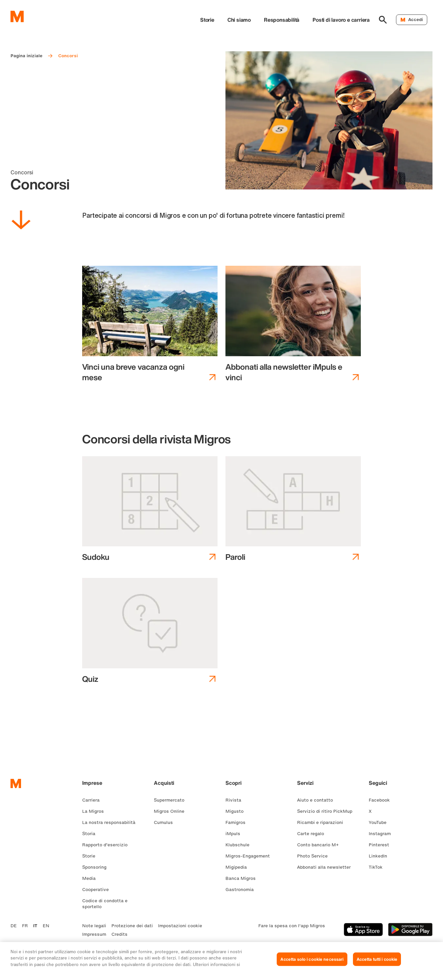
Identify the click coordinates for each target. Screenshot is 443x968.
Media (91, 878)
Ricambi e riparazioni (322, 822)
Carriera (93, 800)
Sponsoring (97, 867)
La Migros (95, 811)
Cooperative (98, 889)
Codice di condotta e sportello (105, 903)
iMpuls (235, 833)
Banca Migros (243, 878)
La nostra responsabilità (111, 822)
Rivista (235, 800)
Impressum (94, 934)
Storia (91, 833)
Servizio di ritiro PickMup (327, 811)
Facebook (382, 800)
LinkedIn (380, 856)
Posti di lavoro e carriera (341, 20)
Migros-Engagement (250, 856)
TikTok (378, 867)
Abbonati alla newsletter (326, 867)
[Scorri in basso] (21, 221)
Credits (119, 934)
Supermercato (172, 800)
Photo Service (315, 856)
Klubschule (240, 845)
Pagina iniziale (26, 56)
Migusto (237, 811)
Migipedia (238, 867)
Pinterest (381, 845)
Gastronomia (242, 889)
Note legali (94, 926)
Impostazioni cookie (180, 926)
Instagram (382, 833)
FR (25, 926)
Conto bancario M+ (320, 845)
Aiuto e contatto (317, 800)
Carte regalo (313, 833)
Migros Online (172, 811)
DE (14, 926)
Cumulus (166, 822)
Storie (207, 20)
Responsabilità (281, 20)
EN (46, 926)
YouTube (380, 822)
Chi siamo (239, 20)
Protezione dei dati (132, 926)
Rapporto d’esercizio (107, 845)
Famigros (238, 822)
